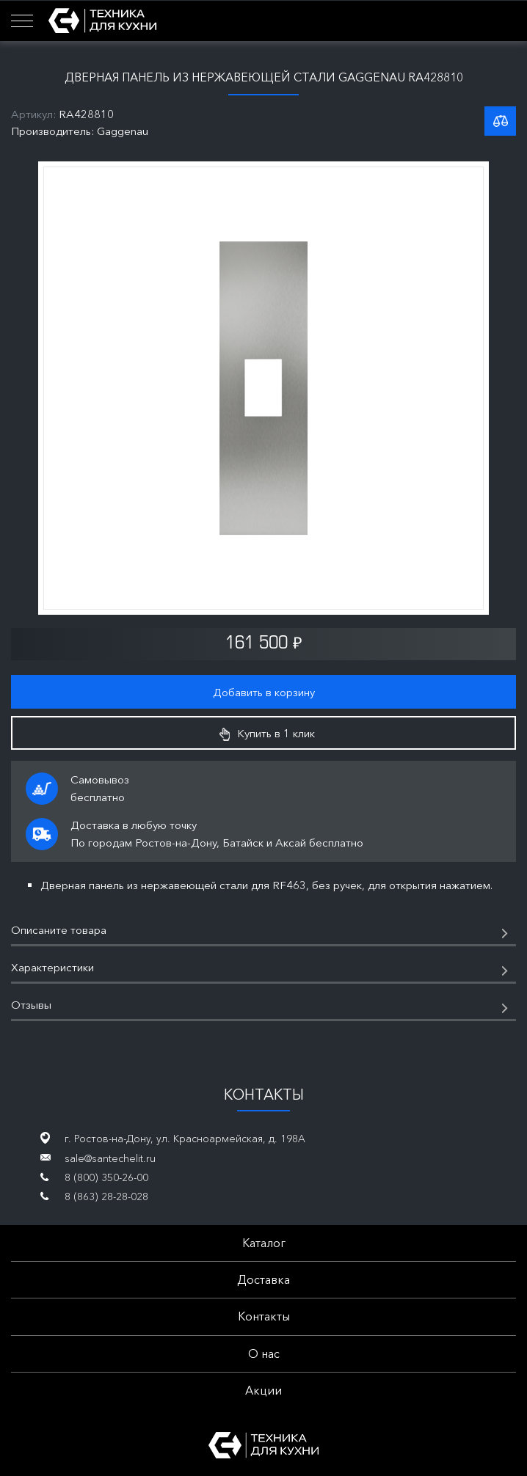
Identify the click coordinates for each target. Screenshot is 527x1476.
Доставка (263, 1279)
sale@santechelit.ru (110, 1158)
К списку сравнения (500, 121)
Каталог (264, 1242)
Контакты (264, 1316)
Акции (263, 1390)
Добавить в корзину (264, 692)
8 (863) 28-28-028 (106, 1196)
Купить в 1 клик (267, 733)
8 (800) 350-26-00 (106, 1177)
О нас (264, 1353)
